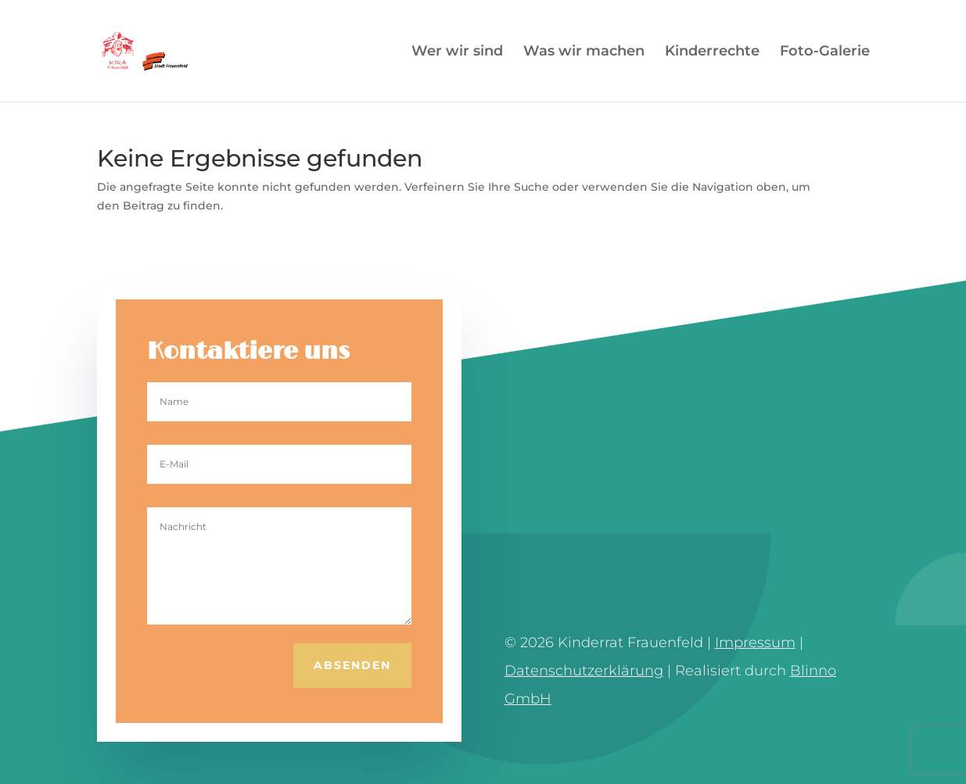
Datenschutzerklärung (584, 670)
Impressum (755, 642)
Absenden (352, 665)
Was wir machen (584, 52)
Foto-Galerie (825, 52)
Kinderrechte (712, 52)
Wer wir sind (457, 52)
